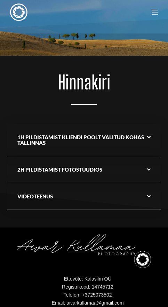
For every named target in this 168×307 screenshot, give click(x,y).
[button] (84, 140)
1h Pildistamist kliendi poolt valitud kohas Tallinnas (80, 140)
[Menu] (155, 12)
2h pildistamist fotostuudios (59, 169)
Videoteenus (35, 196)
